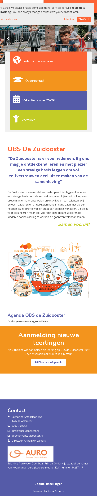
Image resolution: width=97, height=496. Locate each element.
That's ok (84, 19)
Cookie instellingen (48, 483)
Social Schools (56, 491)
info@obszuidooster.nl (25, 431)
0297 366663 (19, 426)
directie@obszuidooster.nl (27, 435)
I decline (69, 19)
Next (89, 38)
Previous (8, 38)
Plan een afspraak (48, 362)
